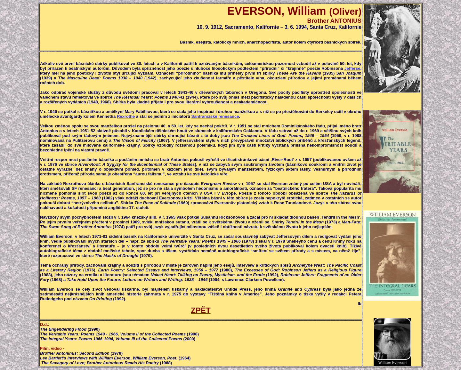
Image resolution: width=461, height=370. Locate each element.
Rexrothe (126, 116)
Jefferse (352, 68)
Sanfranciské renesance (215, 116)
